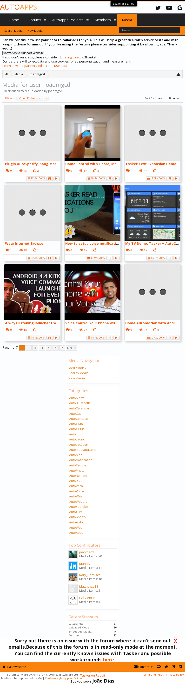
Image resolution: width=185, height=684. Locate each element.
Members (103, 19)
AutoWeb (76, 527)
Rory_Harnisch (89, 575)
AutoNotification (80, 460)
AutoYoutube (78, 506)
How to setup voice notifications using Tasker (105, 243)
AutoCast (75, 413)
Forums (35, 19)
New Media (76, 378)
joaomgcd (86, 552)
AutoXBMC (76, 512)
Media (127, 19)
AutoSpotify (77, 517)
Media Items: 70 (90, 556)
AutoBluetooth (79, 403)
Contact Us (143, 667)
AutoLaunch (77, 439)
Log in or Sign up (123, 3)
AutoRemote (78, 475)
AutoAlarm (76, 398)
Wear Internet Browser (25, 243)
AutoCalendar (79, 408)
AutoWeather (79, 501)
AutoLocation (78, 444)
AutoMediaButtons (82, 449)
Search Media (78, 373)
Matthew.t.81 (88, 586)
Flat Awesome (14, 667)
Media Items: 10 (90, 579)
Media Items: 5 (89, 590)
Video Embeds (29, 98)
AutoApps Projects (68, 19)
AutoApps (76, 532)
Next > (71, 348)
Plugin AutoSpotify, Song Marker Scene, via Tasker (49, 164)
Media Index (77, 368)
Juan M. (84, 563)
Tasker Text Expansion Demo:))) (153, 164)
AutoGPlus (77, 429)
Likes (160, 98)
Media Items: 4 (89, 602)
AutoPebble (77, 465)
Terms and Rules (153, 674)
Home (14, 19)
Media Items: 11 (90, 567)
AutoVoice (76, 491)
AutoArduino (78, 522)
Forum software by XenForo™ (43, 674)
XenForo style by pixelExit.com (65, 678)
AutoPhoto (77, 470)
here (108, 659)
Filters (174, 98)
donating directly (71, 57)
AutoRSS (75, 481)
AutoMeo (75, 455)
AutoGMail (76, 424)
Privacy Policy (175, 674)
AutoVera (76, 486)
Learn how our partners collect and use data (34, 65)
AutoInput (76, 434)
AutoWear (76, 496)
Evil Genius (87, 598)
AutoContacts (79, 418)
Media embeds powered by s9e (21, 678)
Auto (18, 7)
